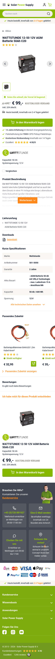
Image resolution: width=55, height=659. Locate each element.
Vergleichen (11, 171)
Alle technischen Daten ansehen (28, 304)
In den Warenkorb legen (27, 122)
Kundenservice (10, 497)
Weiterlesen (28, 200)
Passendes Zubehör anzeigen (19, 371)
